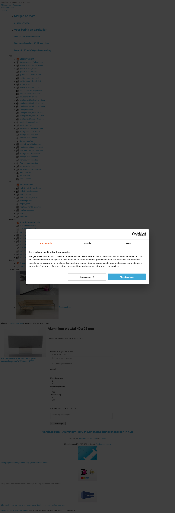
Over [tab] (128, 243)
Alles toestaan (127, 277)
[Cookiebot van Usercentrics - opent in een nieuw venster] (134, 234)
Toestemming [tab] (46, 243)
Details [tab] (87, 243)
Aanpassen (87, 277)
